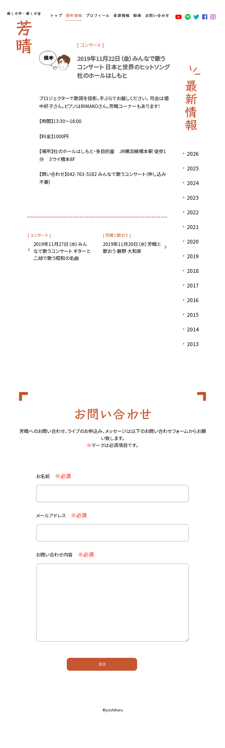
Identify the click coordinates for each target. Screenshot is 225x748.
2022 (193, 212)
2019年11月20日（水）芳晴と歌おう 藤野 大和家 (132, 247)
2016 (193, 300)
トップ (56, 15)
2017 (193, 285)
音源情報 (121, 15)
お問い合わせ (157, 15)
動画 (137, 15)
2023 (193, 197)
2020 (193, 241)
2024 (193, 182)
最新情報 (74, 15)
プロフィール (98, 15)
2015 (193, 314)
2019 (193, 256)
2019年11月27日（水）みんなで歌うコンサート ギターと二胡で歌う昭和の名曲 (62, 250)
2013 (193, 344)
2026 (193, 153)
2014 (193, 329)
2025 (193, 168)
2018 (193, 270)
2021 (193, 226)
